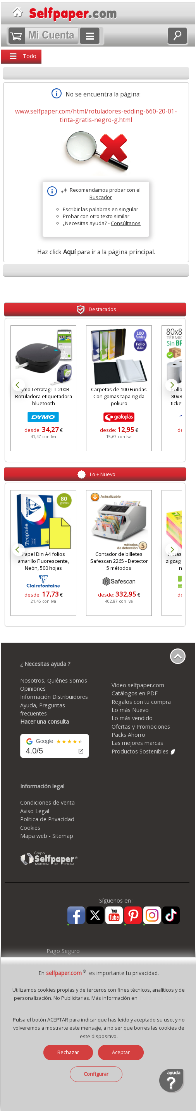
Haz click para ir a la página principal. (96, 252)
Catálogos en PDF (135, 693)
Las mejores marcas (137, 742)
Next (171, 385)
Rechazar (68, 1052)
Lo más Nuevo (130, 710)
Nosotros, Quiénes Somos (53, 680)
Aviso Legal (34, 811)
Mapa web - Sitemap (46, 835)
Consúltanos (126, 223)
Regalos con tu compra (141, 701)
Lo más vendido (132, 718)
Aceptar (121, 1052)
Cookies (30, 827)
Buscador (100, 197)
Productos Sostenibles (144, 751)
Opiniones (33, 688)
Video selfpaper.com (138, 685)
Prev (18, 385)
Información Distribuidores (54, 696)
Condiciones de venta (47, 802)
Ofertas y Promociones (141, 726)
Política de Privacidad (47, 819)
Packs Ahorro (128, 734)
